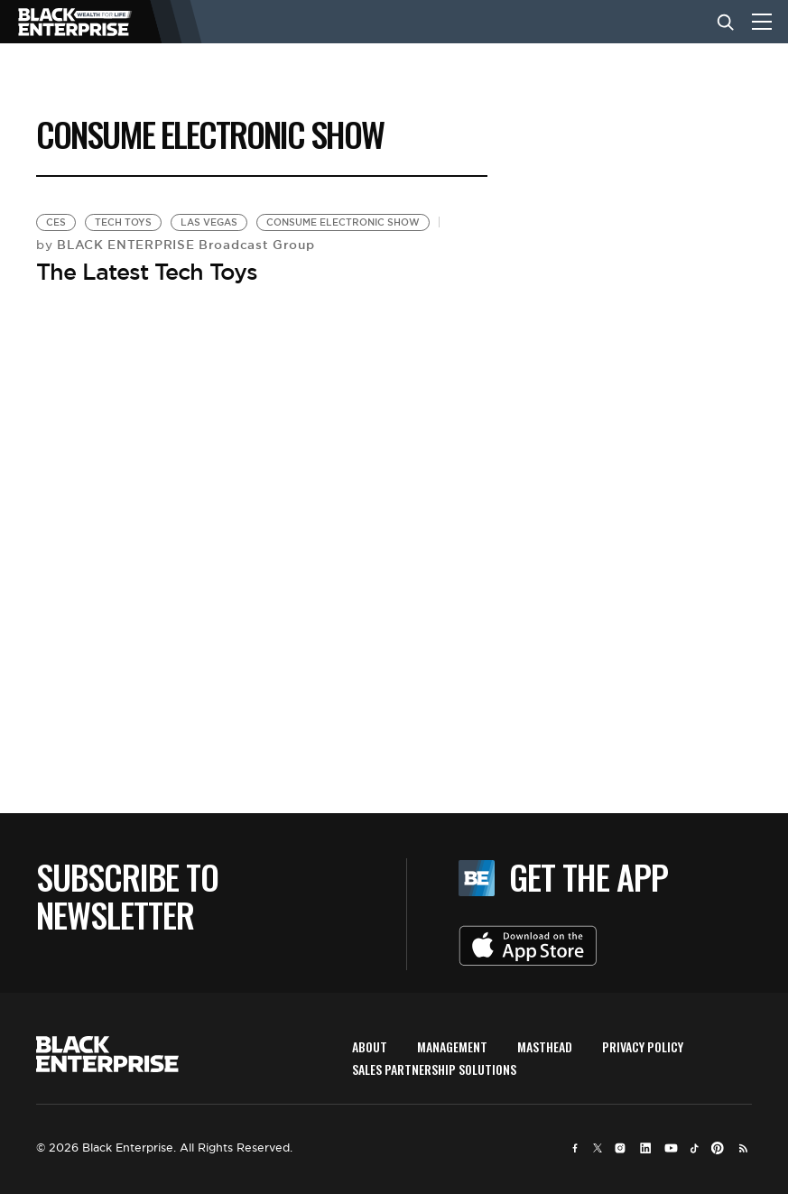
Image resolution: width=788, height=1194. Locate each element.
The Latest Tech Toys (146, 271)
